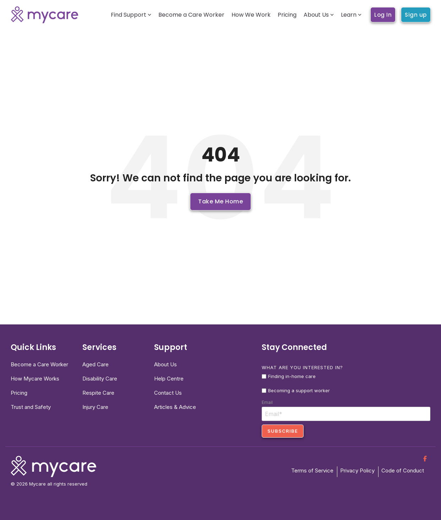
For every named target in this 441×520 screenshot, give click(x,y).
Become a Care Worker (191, 15)
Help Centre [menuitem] (169, 378)
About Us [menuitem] (165, 364)
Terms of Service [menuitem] (312, 470)
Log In (383, 14)
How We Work (251, 15)
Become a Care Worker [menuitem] (39, 364)
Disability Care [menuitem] (99, 378)
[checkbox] (346, 383)
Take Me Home (220, 201)
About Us (319, 15)
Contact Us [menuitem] (168, 392)
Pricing (287, 15)
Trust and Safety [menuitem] (31, 407)
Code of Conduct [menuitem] (402, 470)
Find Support (131, 15)
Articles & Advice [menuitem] (175, 407)
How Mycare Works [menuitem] (35, 378)
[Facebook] (425, 458)
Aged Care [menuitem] (95, 364)
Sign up (416, 14)
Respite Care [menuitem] (98, 392)
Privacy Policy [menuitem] (357, 470)
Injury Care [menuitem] (95, 407)
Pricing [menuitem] (19, 392)
